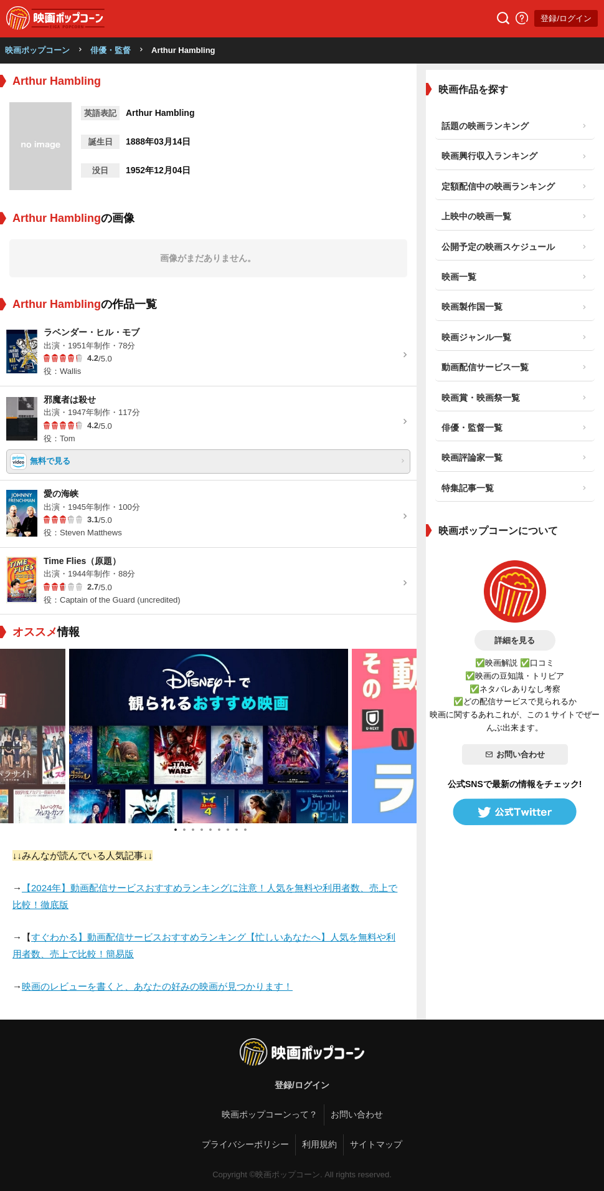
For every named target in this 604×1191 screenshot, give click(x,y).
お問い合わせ (515, 754)
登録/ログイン (566, 18)
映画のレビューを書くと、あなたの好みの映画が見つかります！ (157, 986)
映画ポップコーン (37, 50)
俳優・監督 (110, 50)
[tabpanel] (208, 736)
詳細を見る (514, 640)
